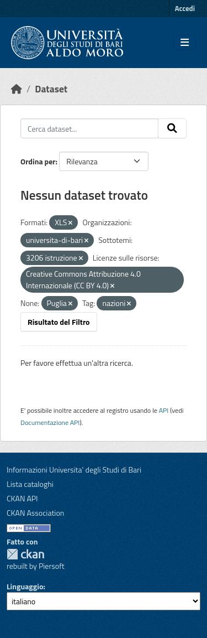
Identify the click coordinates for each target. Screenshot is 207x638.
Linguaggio (25, 586)
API (164, 410)
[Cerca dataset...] (89, 128)
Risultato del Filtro (59, 322)
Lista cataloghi (30, 484)
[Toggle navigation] (184, 42)
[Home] (16, 88)
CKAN (25, 554)
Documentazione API (49, 422)
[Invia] (172, 128)
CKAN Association (35, 512)
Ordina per (38, 161)
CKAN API (22, 498)
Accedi (185, 8)
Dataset (51, 88)
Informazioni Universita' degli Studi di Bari (74, 469)
